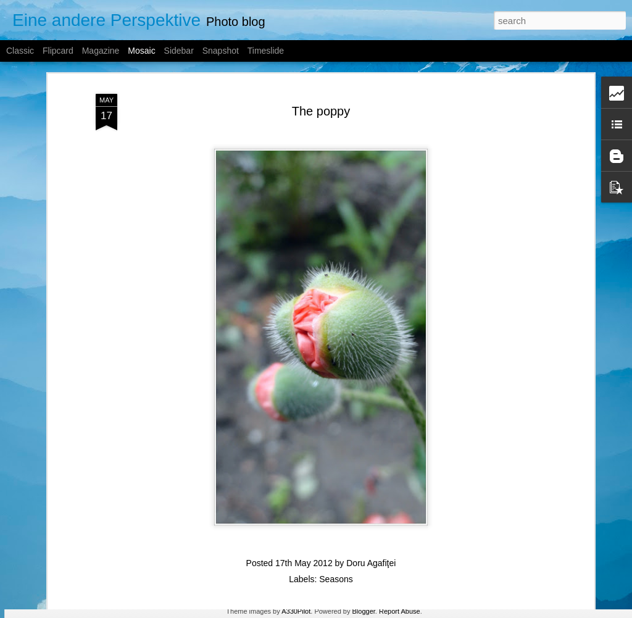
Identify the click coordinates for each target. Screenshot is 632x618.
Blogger (363, 611)
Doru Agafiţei (371, 536)
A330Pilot (295, 611)
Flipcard (58, 51)
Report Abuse (399, 611)
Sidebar (179, 51)
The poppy (321, 84)
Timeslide (265, 51)
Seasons (335, 552)
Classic (20, 51)
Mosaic (141, 51)
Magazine (101, 51)
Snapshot (220, 51)
